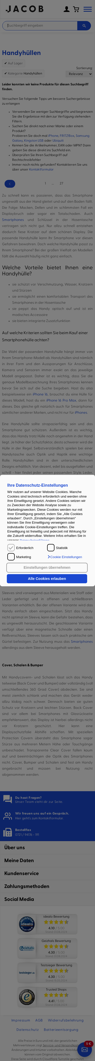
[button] (64, 557)
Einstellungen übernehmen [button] (47, 568)
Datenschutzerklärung (34, 540)
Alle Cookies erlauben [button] (47, 579)
